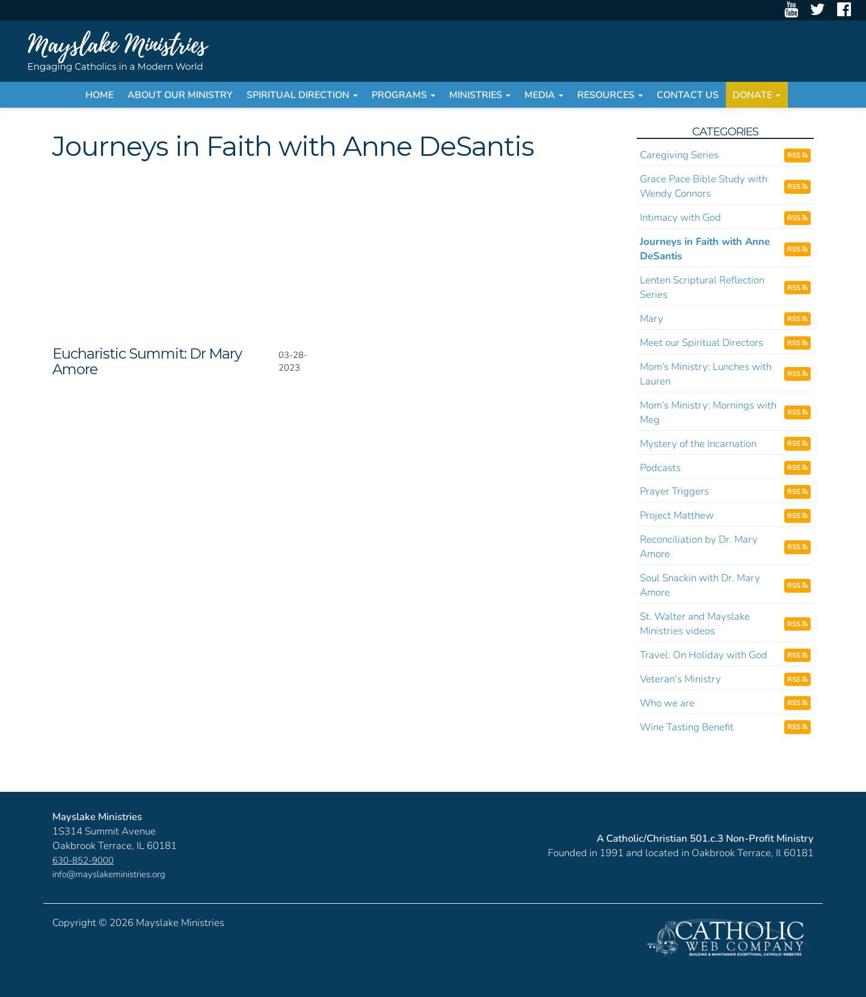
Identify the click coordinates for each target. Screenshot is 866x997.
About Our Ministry (180, 95)
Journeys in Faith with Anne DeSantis (705, 249)
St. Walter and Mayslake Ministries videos (695, 624)
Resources (610, 95)
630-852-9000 (83, 860)
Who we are (667, 703)
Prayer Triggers (674, 491)
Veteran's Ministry (680, 679)
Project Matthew (677, 515)
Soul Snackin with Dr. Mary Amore (700, 585)
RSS (797, 155)
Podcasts (660, 468)
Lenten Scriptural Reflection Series (702, 287)
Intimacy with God (680, 217)
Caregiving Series (679, 155)
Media (544, 95)
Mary (651, 319)
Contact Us (688, 95)
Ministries (480, 95)
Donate (756, 95)
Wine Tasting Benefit (687, 727)
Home (99, 95)
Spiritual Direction (302, 95)
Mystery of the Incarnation (698, 444)
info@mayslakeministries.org (108, 874)
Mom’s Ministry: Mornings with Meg (708, 412)
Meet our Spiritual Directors (701, 343)
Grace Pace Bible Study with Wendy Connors (703, 186)
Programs (403, 95)
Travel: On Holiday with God (703, 655)
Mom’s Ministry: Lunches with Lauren (706, 374)
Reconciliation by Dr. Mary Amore (699, 546)
